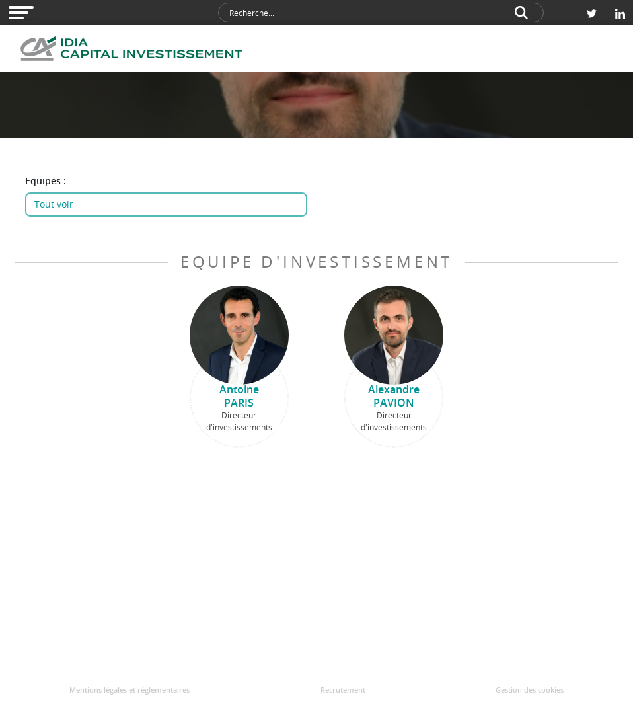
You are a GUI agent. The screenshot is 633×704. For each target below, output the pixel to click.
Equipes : (45, 181)
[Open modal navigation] (21, 12)
